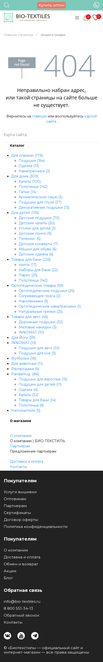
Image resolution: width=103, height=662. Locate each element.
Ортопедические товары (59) (37, 285)
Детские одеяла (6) (36, 254)
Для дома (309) (24, 176)
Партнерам (20, 446)
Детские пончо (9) (35, 233)
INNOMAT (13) (23, 343)
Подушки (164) (32, 160)
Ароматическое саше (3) (40, 197)
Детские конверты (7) (38, 244)
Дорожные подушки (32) (41, 322)
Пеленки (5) (30, 238)
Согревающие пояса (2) (39, 296)
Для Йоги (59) (23, 337)
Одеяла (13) (29, 166)
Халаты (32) (28, 395)
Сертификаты (17, 513)
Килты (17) (28, 264)
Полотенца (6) (31, 405)
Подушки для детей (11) (40, 384)
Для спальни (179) (27, 155)
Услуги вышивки (20, 492)
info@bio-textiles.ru (22, 601)
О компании (21, 435)
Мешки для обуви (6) (37, 249)
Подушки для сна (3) (37, 353)
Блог (8, 578)
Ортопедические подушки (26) (46, 290)
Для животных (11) (27, 363)
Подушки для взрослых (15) (43, 379)
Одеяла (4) (28, 389)
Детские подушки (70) (39, 218)
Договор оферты (21, 520)
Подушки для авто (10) (39, 348)
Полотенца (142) (33, 186)
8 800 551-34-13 (18, 608)
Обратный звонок (21, 615)
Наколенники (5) (33, 301)
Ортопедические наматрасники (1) (50, 306)
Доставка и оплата (26, 461)
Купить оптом (51, 5)
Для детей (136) (25, 212)
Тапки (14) (27, 192)
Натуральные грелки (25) (40, 311)
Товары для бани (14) (37, 400)
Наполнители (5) (25, 410)
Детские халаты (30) (37, 223)
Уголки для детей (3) (37, 228)
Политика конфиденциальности (35, 526)
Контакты (18, 466)
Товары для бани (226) (31, 259)
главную (39, 116)
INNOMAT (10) (31, 332)
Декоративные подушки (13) (44, 207)
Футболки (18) (23, 358)
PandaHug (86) (25, 374)
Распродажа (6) (25, 369)
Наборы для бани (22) (38, 270)
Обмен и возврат (21, 564)
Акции (10, 571)
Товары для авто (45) (29, 317)
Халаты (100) (30, 181)
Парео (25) (28, 275)
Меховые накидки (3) (37, 327)
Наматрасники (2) (34, 171)
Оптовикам (15, 499)
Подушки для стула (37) (40, 202)
